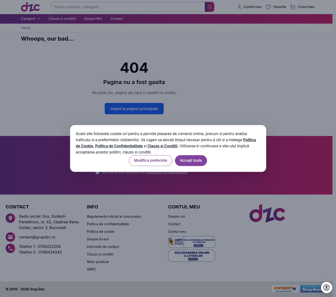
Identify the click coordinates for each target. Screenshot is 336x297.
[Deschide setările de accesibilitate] (326, 287)
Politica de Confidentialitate (119, 146)
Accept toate (191, 160)
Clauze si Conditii (163, 146)
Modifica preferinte (150, 160)
